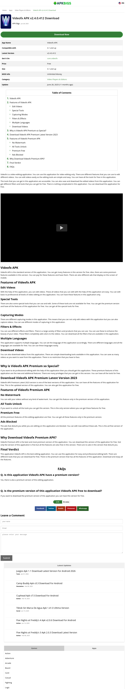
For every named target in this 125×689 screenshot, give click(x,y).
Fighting (92, 144)
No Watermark (23, 142)
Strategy (92, 188)
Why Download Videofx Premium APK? (31, 158)
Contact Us (121, 686)
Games (97, 110)
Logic (91, 149)
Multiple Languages (26, 122)
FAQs (16, 166)
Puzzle (91, 164)
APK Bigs (20, 23)
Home (4, 10)
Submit (5, 581)
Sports (91, 183)
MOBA (91, 154)
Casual (91, 139)
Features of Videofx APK (25, 102)
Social (102, 71)
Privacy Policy (110, 686)
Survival (92, 193)
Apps (10, 10)
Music (91, 159)
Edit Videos (22, 106)
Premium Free (23, 150)
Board (91, 130)
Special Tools (23, 110)
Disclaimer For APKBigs (95, 686)
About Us (82, 686)
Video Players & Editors (22, 10)
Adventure (93, 120)
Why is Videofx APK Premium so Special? (32, 130)
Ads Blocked (22, 154)
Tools (101, 32)
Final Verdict (20, 162)
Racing (91, 168)
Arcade (92, 125)
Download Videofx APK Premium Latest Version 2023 (38, 134)
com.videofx (38, 58)
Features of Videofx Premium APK (29, 138)
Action (102, 56)
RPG (90, 173)
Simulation (103, 43)
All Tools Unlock (24, 146)
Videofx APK (19, 98)
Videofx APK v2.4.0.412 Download (43, 10)
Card (91, 134)
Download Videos (25, 126)
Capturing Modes (24, 114)
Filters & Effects (24, 118)
